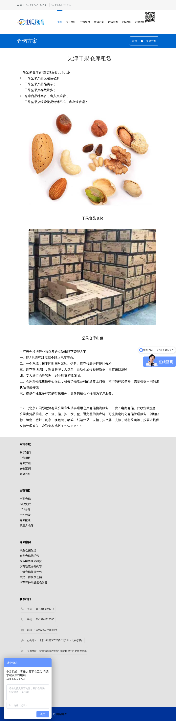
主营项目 (85, 22)
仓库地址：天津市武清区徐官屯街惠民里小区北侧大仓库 (54, 651)
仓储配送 (25, 520)
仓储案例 (113, 22)
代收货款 (25, 504)
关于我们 (71, 22)
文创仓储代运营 (29, 555)
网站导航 (25, 444)
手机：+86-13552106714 (37, 609)
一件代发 (25, 515)
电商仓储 (127, 408)
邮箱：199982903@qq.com (39, 630)
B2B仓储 (25, 509)
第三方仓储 (26, 525)
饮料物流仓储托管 (31, 566)
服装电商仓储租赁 (31, 561)
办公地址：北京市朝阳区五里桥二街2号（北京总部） (52, 640)
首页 (59, 22)
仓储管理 (133, 414)
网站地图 (61, 714)
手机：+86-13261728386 (37, 619)
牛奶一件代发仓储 (31, 577)
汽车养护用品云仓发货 (33, 582)
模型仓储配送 (28, 550)
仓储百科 (126, 22)
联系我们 (140, 22)
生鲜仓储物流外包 (31, 572)
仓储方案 (99, 22)
